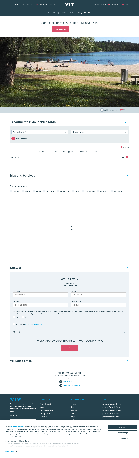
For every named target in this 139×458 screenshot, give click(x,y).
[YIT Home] (69, 4)
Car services (104, 191)
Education (16, 191)
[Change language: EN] (125, 4)
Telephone (16, 301)
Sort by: (13, 157)
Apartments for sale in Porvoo (111, 417)
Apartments (54, 152)
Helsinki (73, 404)
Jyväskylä (74, 411)
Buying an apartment (47, 411)
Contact (15, 267)
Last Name (74, 291)
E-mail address (76, 301)
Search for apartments (47, 404)
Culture (77, 191)
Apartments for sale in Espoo (111, 407)
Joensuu (73, 407)
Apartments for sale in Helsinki (111, 404)
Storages (84, 152)
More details (19, 332)
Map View (125, 148)
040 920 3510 (65, 382)
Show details (9, 452)
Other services (118, 191)
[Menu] (14, 4)
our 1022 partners (17, 427)
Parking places (69, 152)
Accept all (122, 427)
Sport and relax (90, 191)
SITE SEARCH (14, 416)
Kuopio (73, 417)
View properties (61, 29)
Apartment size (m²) (19, 132)
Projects (42, 152)
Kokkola (73, 414)
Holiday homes (45, 414)
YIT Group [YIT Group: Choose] (27, 4)
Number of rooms (78, 132)
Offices (96, 152)
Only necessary (122, 438)
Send (69, 348)
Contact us (43, 417)
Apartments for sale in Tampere (111, 411)
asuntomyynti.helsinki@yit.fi (69, 385)
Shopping (28, 191)
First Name (16, 291)
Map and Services (22, 175)
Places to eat (50, 191)
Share (124, 109)
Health (38, 191)
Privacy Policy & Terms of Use (34, 324)
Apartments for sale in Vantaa (111, 414)
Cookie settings (122, 433)
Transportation (64, 191)
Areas (42, 407)
